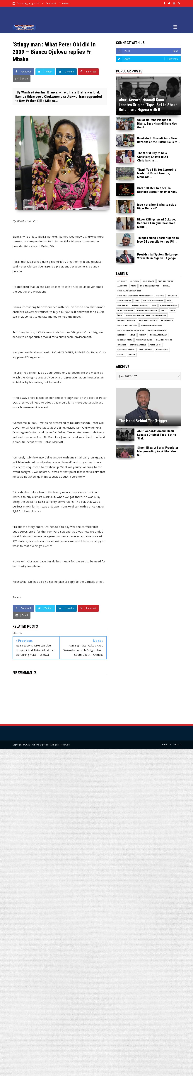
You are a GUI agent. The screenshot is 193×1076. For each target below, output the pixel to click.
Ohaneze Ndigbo (164, 340)
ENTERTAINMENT (140, 305)
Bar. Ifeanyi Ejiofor (149, 286)
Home (164, 744)
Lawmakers (167, 320)
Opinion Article (138, 345)
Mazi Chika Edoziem (127, 325)
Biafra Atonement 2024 (129, 291)
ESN (154, 305)
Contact (176, 744)
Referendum (162, 349)
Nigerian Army (124, 340)
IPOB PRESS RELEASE (148, 320)
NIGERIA (142, 335)
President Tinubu (126, 349)
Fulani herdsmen (168, 305)
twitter (65, 3)
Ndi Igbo (121, 335)
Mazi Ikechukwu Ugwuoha (130, 330)
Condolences (124, 300)
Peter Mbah (155, 345)
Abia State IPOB (166, 281)
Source (17, 597)
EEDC (169, 300)
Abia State (148, 281)
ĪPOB (119, 315)
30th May (122, 281)
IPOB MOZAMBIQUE (126, 320)
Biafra (166, 286)
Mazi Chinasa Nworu (151, 325)
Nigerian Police (144, 340)
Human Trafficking (147, 310)
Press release (146, 349)
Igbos (164, 310)
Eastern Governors (153, 300)
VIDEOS (132, 354)
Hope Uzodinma (125, 310)
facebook (51, 3)
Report (121, 354)
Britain (160, 296)
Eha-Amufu (123, 305)
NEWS (132, 335)
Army (133, 286)
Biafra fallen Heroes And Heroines (135, 296)
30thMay (134, 281)
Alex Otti (122, 286)
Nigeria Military (158, 335)
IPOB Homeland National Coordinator (146, 315)
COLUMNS (172, 296)
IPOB (172, 310)
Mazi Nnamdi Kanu (157, 330)
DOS (137, 300)
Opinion (121, 345)
